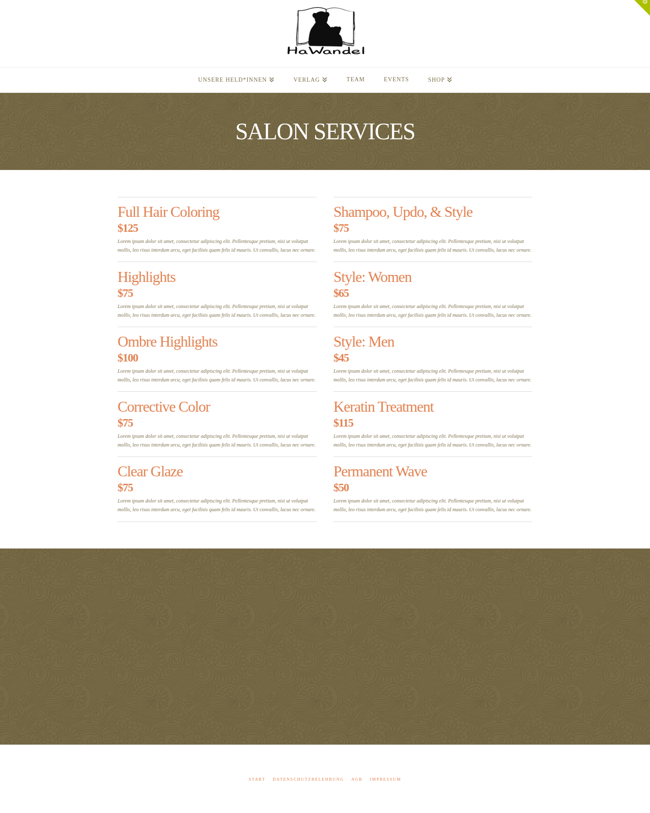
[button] (642, 8)
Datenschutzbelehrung (308, 779)
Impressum (385, 779)
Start (257, 779)
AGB (357, 779)
